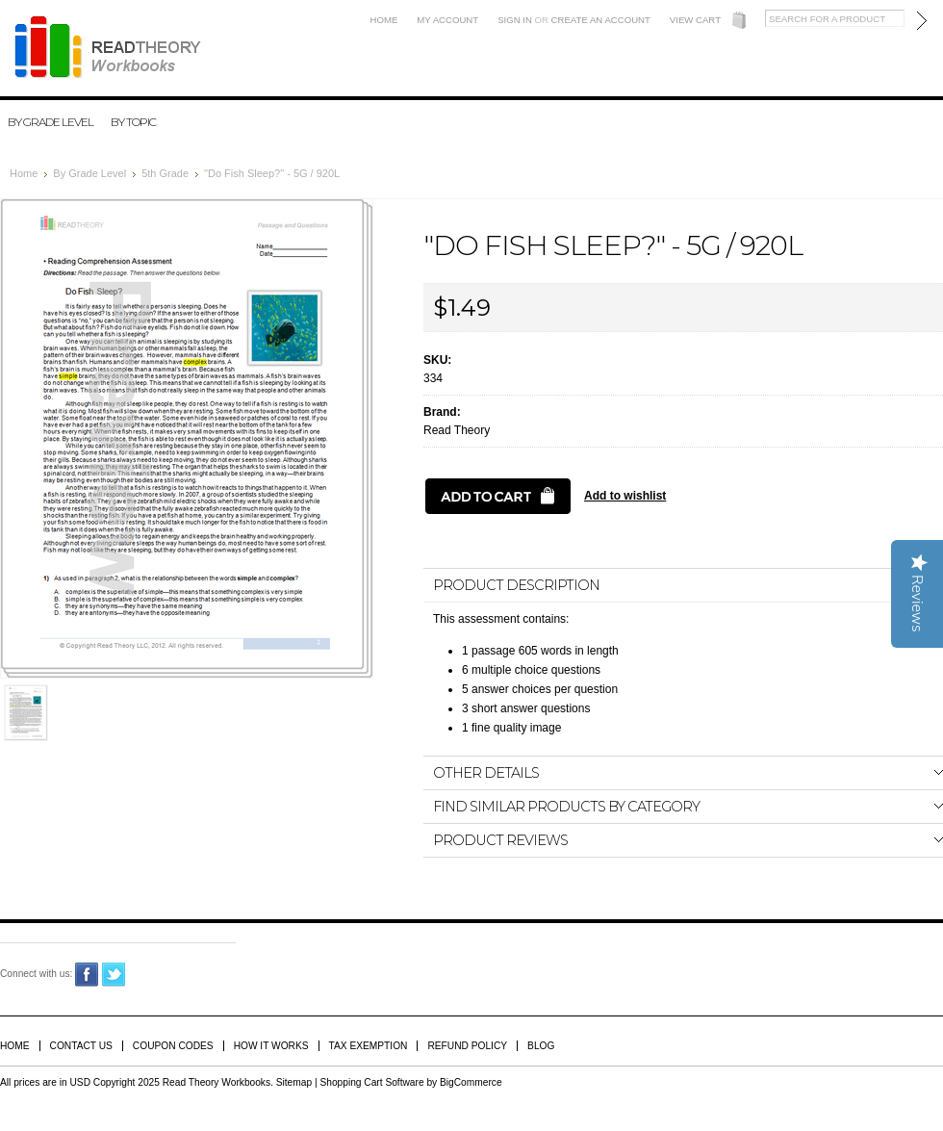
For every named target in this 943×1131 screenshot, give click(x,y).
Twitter (114, 975)
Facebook (87, 975)
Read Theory (456, 430)
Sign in (514, 19)
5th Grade (165, 173)
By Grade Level (50, 122)
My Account (447, 19)
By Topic (133, 122)
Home (384, 19)
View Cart (695, 19)
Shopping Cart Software (371, 1082)
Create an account (600, 19)
